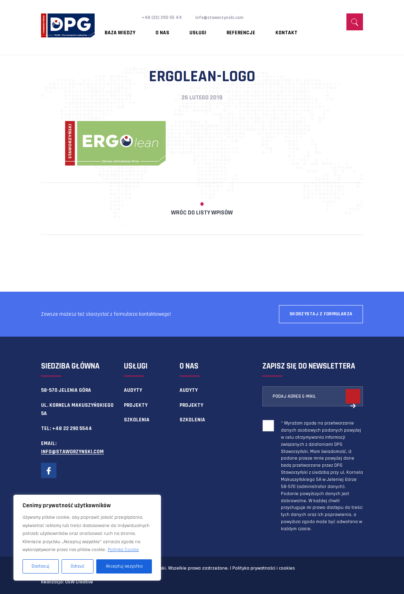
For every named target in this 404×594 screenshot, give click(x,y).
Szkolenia (137, 419)
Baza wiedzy (120, 29)
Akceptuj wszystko (124, 566)
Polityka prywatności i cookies (263, 568)
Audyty (133, 390)
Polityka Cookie (123, 550)
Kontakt (247, 29)
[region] (87, 538)
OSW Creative (79, 582)
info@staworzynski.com (227, 17)
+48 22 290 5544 (72, 428)
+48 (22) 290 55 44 (164, 17)
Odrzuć (77, 566)
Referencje (210, 29)
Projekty (136, 405)
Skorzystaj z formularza (321, 314)
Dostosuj (40, 566)
